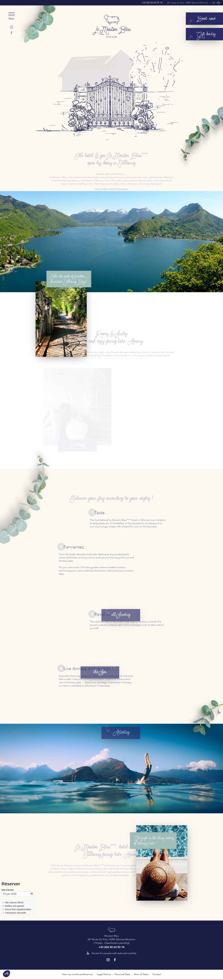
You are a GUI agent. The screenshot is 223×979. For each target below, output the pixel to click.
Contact (156, 974)
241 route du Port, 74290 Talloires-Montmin (187, 2)
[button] (6, 973)
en (218, 3)
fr (213, 3)
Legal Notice (104, 974)
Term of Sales (141, 974)
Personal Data (122, 974)
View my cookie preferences (77, 974)
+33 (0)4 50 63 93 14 (151, 2)
